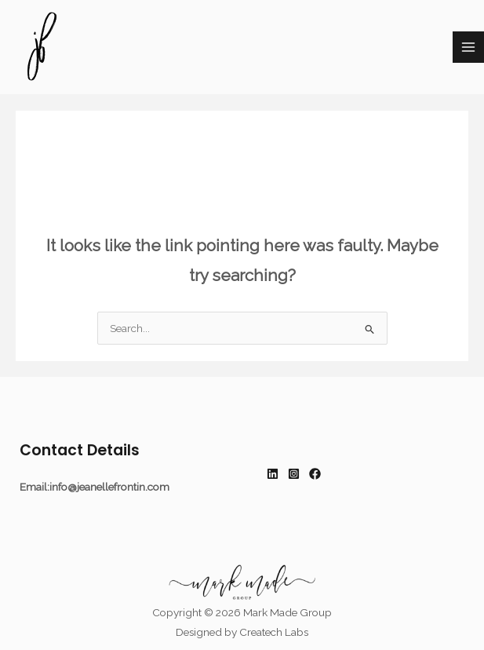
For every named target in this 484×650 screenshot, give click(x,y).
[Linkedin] (272, 473)
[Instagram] (293, 473)
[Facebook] (315, 473)
